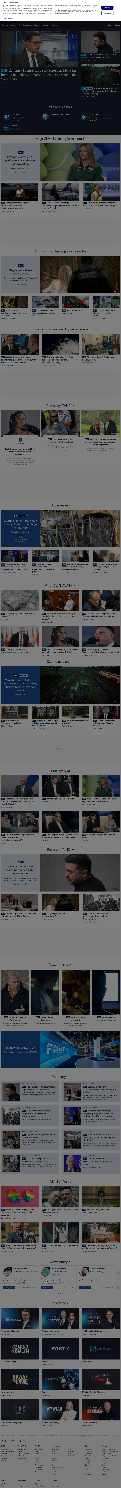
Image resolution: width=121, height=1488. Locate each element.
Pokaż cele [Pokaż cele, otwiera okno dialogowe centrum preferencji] (107, 13)
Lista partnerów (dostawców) (62, 13)
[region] (60, 10)
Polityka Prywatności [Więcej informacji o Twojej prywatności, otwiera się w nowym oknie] (8, 18)
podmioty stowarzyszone (33, 5)
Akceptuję (107, 7)
